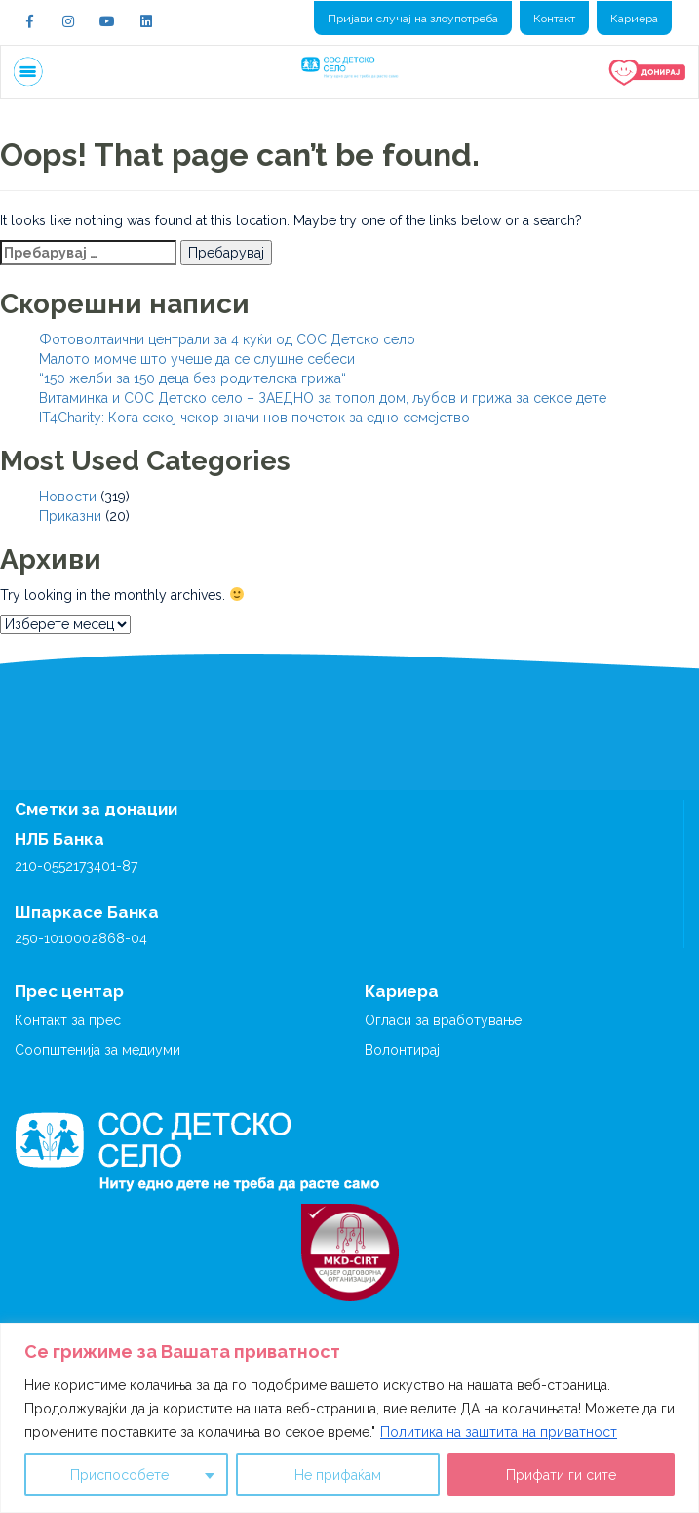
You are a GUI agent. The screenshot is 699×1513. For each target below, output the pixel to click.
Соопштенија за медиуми (97, 1049)
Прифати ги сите (561, 1475)
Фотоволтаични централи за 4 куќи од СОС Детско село (227, 339)
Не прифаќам (337, 1475)
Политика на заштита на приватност (498, 1432)
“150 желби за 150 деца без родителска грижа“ (192, 378)
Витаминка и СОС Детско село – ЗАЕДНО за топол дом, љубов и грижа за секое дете (322, 398)
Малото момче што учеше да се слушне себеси (197, 359)
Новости (68, 496)
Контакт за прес (68, 1020)
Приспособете (119, 1475)
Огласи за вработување (443, 1020)
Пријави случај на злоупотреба (413, 18)
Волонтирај (402, 1049)
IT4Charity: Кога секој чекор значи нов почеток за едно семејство (254, 417)
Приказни (70, 516)
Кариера (634, 18)
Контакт (554, 18)
